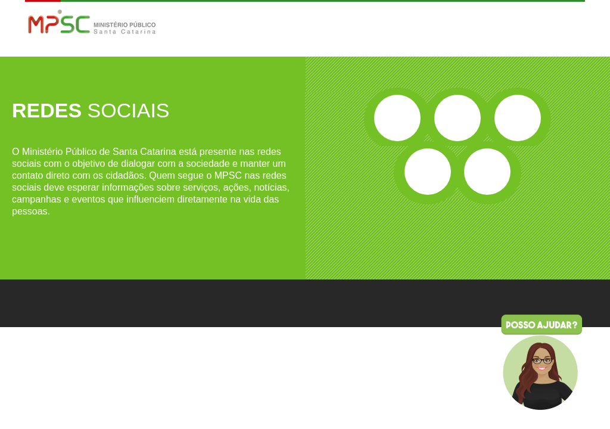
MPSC (92, 23)
